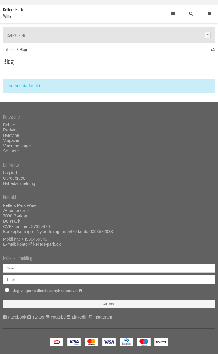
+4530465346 (34, 239)
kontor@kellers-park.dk (39, 244)
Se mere (11, 151)
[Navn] (109, 268)
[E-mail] (109, 279)
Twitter (38, 317)
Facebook (17, 317)
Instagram (102, 317)
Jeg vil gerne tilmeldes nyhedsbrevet (62, 289)
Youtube (58, 317)
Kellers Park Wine (13, 12)
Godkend (109, 304)
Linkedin (79, 317)
